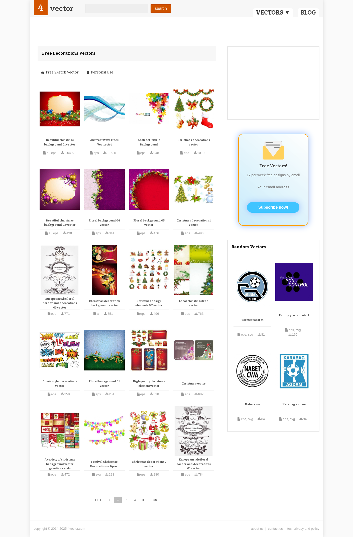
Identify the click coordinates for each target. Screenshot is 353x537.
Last (155, 500)
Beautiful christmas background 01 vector (59, 142)
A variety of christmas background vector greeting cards (60, 464)
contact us (275, 528)
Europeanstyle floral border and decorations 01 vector (193, 464)
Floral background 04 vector (104, 223)
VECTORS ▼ (273, 12)
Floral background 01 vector (104, 384)
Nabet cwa (252, 404)
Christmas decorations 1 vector (193, 223)
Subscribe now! (273, 207)
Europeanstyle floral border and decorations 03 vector (60, 303)
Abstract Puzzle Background (149, 142)
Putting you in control (294, 315)
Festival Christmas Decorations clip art (104, 464)
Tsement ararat (252, 320)
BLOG (308, 12)
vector (61, 8)
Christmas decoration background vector (104, 303)
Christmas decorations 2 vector (149, 464)
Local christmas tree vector (193, 303)
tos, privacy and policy (303, 528)
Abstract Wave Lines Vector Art (104, 142)
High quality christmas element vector (149, 384)
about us (257, 528)
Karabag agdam (294, 404)
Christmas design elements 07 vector (149, 303)
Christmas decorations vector (193, 142)
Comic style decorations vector (60, 384)
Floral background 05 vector (149, 223)
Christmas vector (193, 383)
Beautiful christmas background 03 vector (60, 223)
